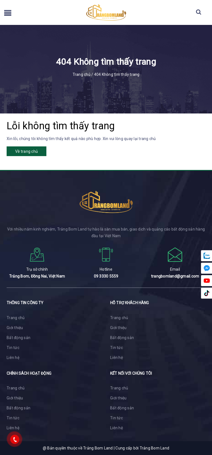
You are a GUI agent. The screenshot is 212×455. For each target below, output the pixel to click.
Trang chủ (16, 318)
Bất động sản (18, 337)
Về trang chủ (26, 151)
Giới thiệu (15, 327)
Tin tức (13, 347)
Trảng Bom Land (154, 448)
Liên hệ (13, 357)
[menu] (7, 14)
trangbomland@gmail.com (175, 276)
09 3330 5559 (106, 276)
